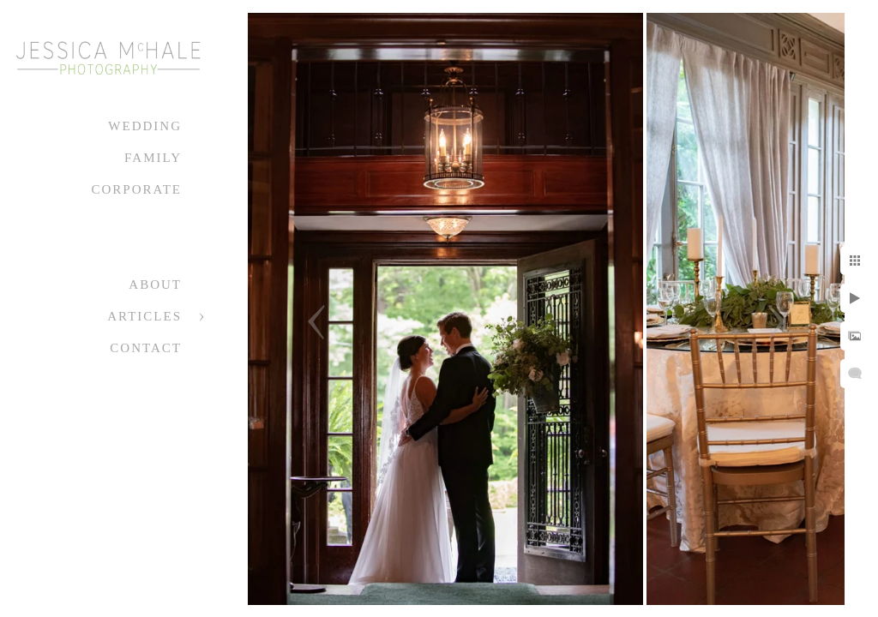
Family (153, 158)
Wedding (145, 126)
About (155, 284)
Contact (146, 348)
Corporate (136, 189)
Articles (144, 316)
